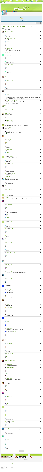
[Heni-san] (18, 457)
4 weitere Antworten (7, 176)
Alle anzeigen (11, 459)
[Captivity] (24, 457)
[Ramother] (2, 457)
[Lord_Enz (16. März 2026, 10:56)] (31, 457)
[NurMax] (8, 457)
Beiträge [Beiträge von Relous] (9, 14)
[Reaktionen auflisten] (7, 133)
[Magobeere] (4, 457)
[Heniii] (19, 457)
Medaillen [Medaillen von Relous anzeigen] (26, 14)
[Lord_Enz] (16, 457)
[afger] (11, 457)
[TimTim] (7, 457)
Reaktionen (18, 26)
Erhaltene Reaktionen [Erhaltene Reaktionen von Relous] (14, 14)
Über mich (30, 26)
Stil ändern (41, 463)
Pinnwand (4, 26)
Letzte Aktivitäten (11, 26)
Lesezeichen (24, 26)
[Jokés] (25, 457)
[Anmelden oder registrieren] (40, 1)
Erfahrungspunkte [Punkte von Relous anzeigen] (20, 14)
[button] (42, 1)
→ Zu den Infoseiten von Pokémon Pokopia (21, 20)
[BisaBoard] (2, 1)
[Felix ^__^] (10, 457)
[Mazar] (5, 457)
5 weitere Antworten (7, 52)
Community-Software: (21, 470)
